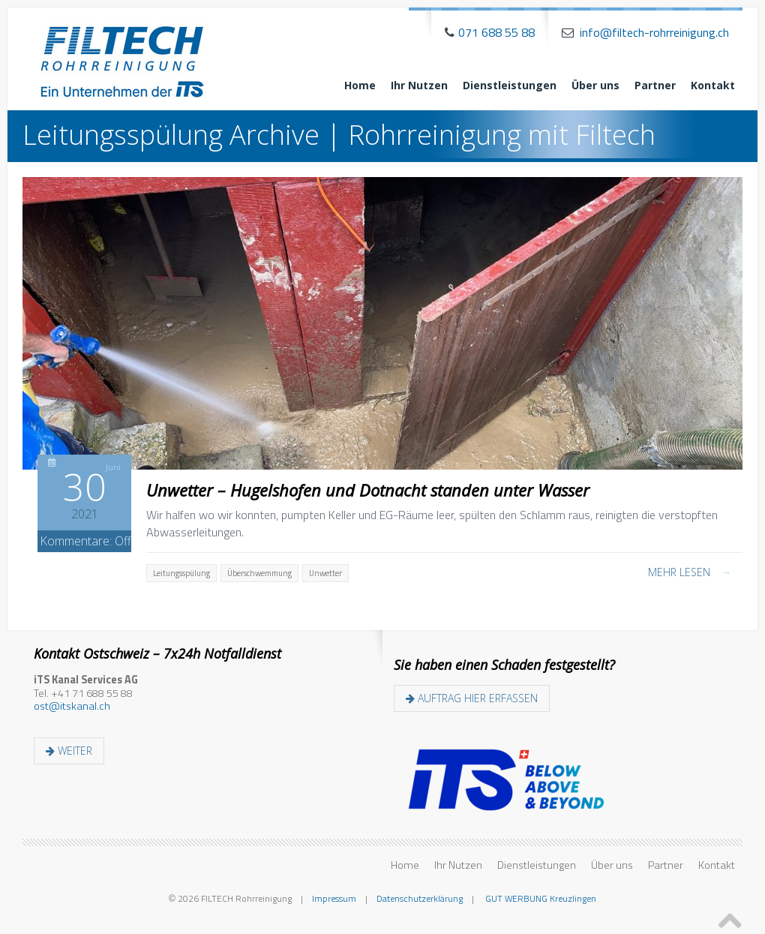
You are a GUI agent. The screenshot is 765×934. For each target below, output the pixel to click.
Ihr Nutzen (419, 85)
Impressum (334, 898)
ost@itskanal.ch (72, 706)
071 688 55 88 (496, 32)
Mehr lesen (689, 572)
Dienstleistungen (509, 85)
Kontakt (713, 85)
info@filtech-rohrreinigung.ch (654, 32)
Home (360, 85)
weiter (69, 750)
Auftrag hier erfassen (472, 698)
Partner (655, 85)
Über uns (596, 85)
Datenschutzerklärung (419, 898)
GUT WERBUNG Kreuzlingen (539, 898)
